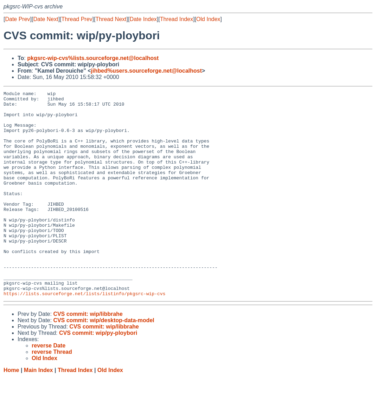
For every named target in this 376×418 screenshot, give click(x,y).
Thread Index (176, 19)
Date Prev (17, 19)
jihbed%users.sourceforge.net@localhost (146, 71)
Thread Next (110, 19)
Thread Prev (77, 19)
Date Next (45, 19)
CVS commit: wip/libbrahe (87, 355)
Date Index (143, 19)
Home (11, 411)
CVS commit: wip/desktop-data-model (103, 361)
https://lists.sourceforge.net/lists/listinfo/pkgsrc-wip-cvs (84, 334)
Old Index (208, 19)
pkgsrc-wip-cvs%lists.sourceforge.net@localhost (93, 58)
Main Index (38, 411)
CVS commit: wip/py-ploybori (98, 374)
